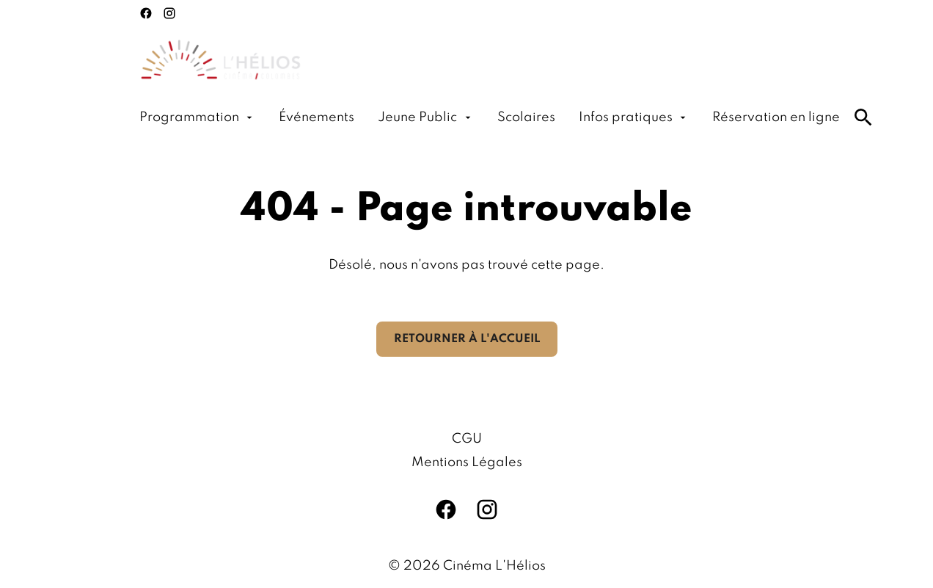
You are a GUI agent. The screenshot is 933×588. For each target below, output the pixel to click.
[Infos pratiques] (634, 117)
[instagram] (169, 13)
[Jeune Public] (425, 117)
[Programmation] (197, 117)
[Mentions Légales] (466, 462)
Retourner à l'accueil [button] (467, 339)
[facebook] (146, 13)
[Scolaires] (526, 117)
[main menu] (489, 117)
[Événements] (316, 117)
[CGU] (467, 439)
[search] (863, 117)
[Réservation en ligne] (776, 117)
